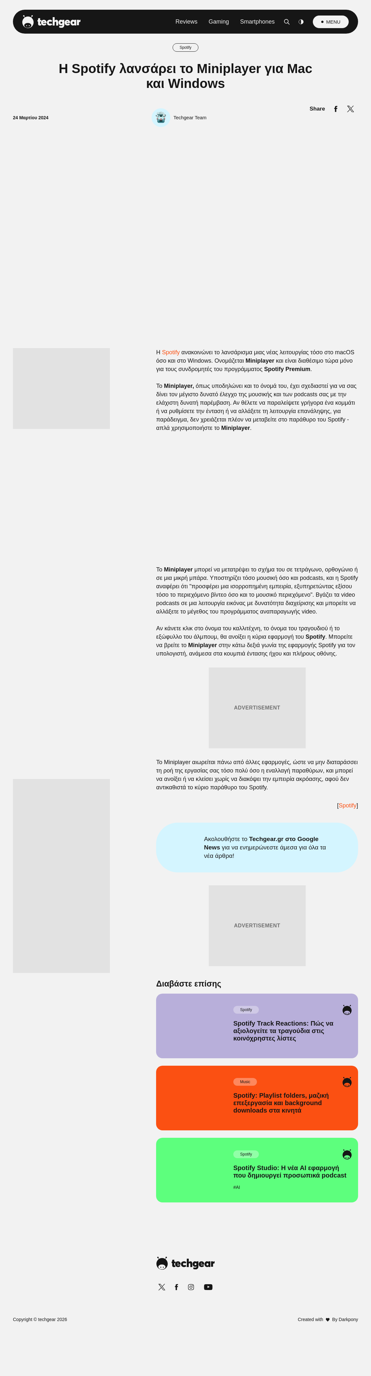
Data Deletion (149, 842)
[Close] (297, 534)
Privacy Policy (222, 842)
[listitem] (185, 645)
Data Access (185, 842)
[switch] (265, 659)
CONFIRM (139, 819)
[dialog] (185, 688)
